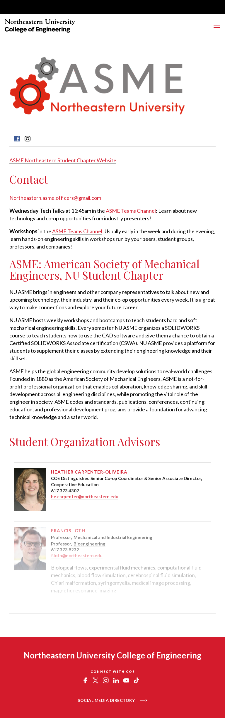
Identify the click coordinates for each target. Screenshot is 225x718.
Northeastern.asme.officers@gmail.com (55, 198)
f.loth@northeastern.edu (77, 555)
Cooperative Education (75, 484)
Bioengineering (89, 543)
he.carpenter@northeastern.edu (84, 496)
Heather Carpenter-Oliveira (89, 471)
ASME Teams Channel (131, 210)
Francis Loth (68, 530)
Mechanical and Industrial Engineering (113, 537)
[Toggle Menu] (217, 25)
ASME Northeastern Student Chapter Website (62, 160)
